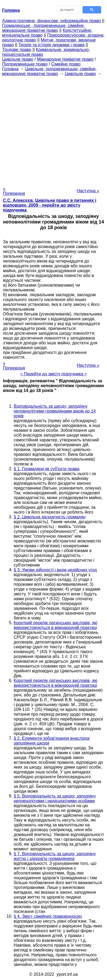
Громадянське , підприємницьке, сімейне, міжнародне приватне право (43, 28)
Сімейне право (66, 64)
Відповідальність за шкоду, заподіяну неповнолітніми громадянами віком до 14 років (55, 411)
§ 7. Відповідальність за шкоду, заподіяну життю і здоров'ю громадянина (55, 856)
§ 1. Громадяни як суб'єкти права (46, 469)
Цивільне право (17, 59)
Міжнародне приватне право (65, 59)
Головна (10, 69)
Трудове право (16, 49)
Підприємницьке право (25, 64)
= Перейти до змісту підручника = (53, 374)
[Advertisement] (53, 129)
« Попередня (14, 191)
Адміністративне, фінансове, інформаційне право (51, 20)
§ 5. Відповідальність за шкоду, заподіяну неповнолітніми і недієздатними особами (55, 798)
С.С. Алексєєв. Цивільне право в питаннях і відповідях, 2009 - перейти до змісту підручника (49, 205)
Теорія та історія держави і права (51, 45)
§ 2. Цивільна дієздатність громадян (50, 517)
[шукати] (67, 9)
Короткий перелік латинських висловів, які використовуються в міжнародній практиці (55, 625)
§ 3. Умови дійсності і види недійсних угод (55, 570)
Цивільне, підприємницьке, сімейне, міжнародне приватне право (49, 71)
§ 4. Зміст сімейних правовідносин (48, 916)
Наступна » (88, 190)
